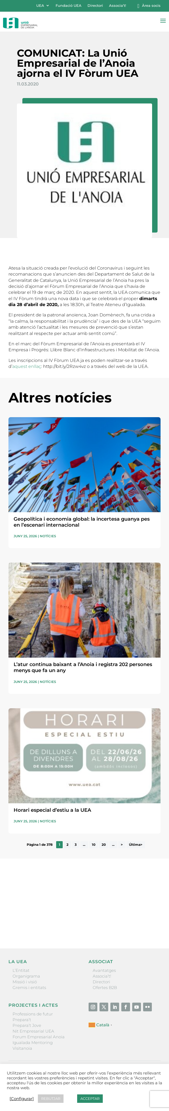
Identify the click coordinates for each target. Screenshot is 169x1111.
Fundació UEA (69, 6)
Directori (95, 6)
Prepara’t (22, 1019)
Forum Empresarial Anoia (39, 1036)
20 (104, 845)
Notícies (48, 536)
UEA (40, 6)
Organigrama (26, 976)
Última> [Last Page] (135, 845)
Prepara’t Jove (27, 1025)
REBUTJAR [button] (50, 1098)
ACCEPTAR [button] (89, 1098)
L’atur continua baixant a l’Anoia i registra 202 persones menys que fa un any (83, 667)
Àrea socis (151, 6)
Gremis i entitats (29, 987)
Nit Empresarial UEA (33, 1031)
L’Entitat (21, 970)
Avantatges (104, 970)
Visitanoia (22, 1048)
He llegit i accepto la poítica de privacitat (45, 916)
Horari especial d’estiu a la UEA (52, 810)
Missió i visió (25, 981)
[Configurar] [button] (22, 1098)
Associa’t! (117, 6)
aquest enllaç (26, 366)
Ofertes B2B (105, 987)
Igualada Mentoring (33, 1042)
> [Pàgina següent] (122, 845)
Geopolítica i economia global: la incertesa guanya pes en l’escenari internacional (82, 522)
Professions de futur (33, 1014)
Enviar (148, 925)
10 (93, 845)
